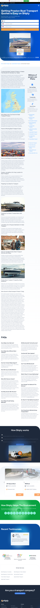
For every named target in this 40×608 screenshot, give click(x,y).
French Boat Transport (5, 576)
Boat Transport (7, 63)
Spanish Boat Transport (18, 576)
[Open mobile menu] (38, 5)
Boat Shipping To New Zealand (20, 571)
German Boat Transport (18, 574)
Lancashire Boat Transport (15, 63)
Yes (26, 1)
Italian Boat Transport (5, 579)
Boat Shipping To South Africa (7, 574)
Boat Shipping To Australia (6, 571)
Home (2, 63)
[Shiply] (5, 6)
